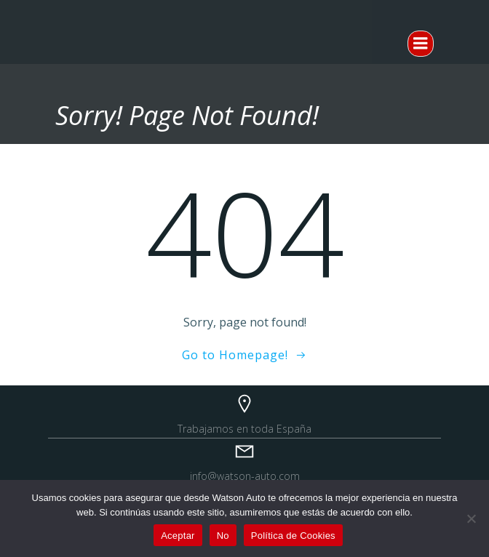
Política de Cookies (293, 535)
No (223, 535)
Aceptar (178, 535)
